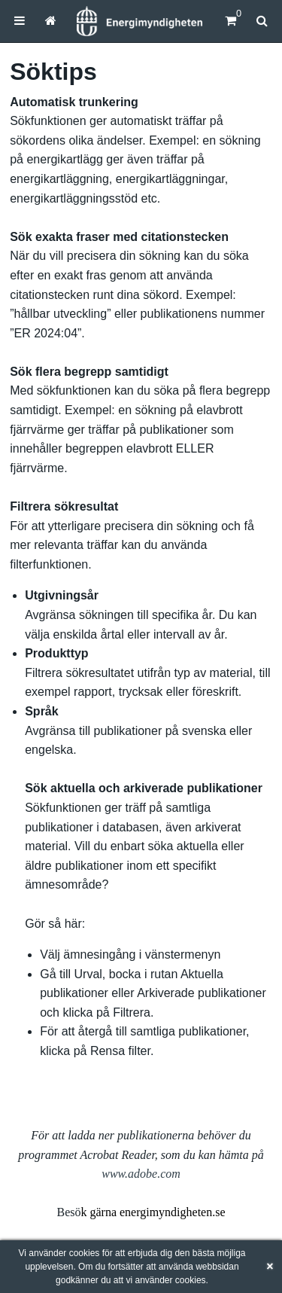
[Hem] (139, 21)
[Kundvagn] (230, 20)
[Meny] (19, 20)
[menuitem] (19, 20)
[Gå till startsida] (51, 20)
